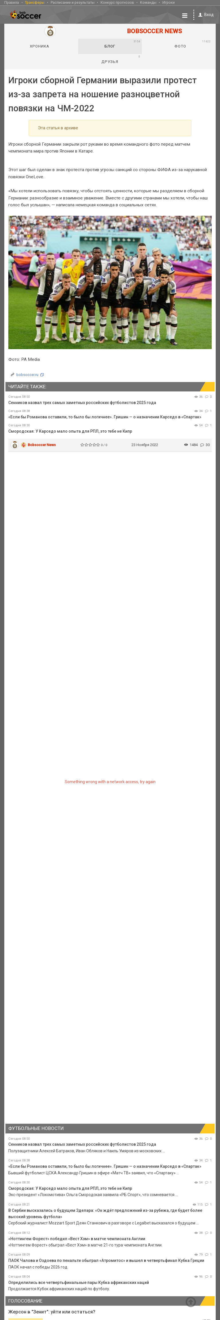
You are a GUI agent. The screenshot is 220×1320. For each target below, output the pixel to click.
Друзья (120, 59)
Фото (192, 44)
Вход (205, 15)
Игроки (168, 2)
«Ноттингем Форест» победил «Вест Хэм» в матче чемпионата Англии (76, 1238)
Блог (122, 44)
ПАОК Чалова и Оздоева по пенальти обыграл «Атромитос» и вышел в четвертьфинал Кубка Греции (106, 1260)
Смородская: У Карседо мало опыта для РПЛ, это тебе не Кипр (70, 431)
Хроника (39, 46)
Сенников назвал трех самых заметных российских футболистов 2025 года (82, 402)
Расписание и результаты (73, 2)
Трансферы (34, 2)
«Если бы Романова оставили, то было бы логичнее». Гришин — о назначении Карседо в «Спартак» (104, 417)
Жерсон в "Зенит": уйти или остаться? (51, 1312)
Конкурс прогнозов (117, 2)
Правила (11, 2)
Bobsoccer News (42, 445)
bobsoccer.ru (27, 375)
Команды (148, 2)
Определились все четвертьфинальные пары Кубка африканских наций (78, 1282)
